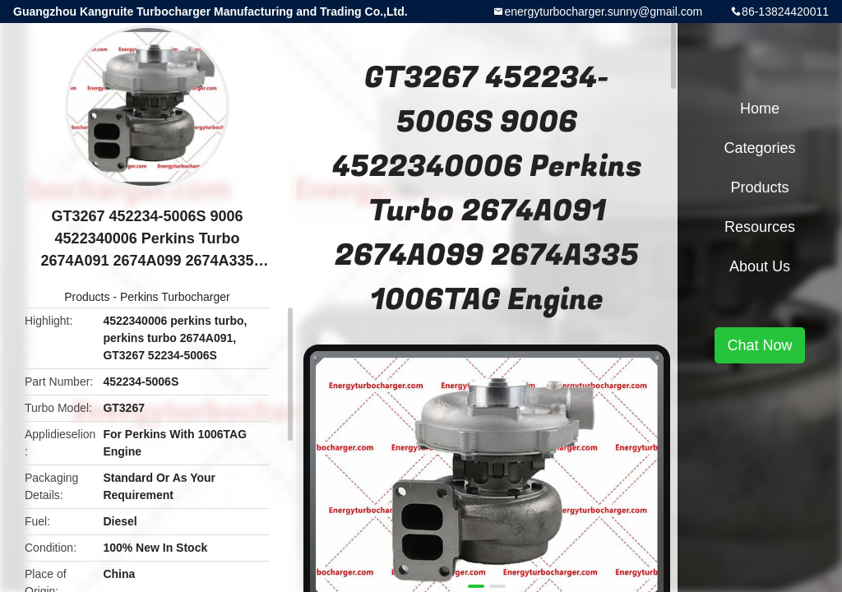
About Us (759, 266)
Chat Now (759, 345)
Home (760, 108)
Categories (759, 148)
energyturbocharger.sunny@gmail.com (603, 11)
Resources (759, 227)
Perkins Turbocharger (175, 296)
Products (86, 296)
